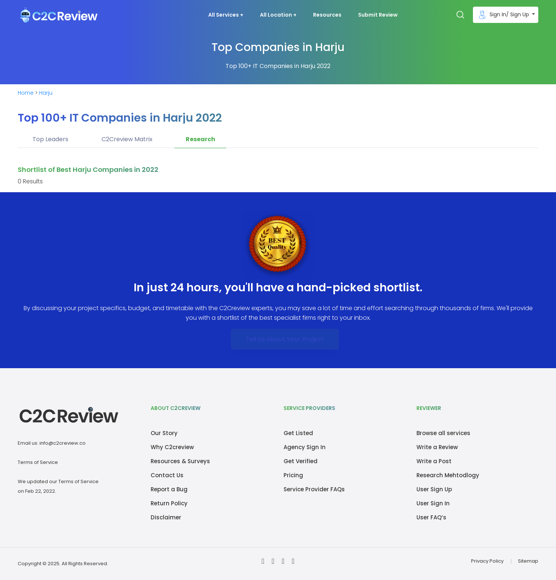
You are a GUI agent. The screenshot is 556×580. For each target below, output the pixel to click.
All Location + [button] (278, 14)
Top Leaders (50, 139)
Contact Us (167, 475)
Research (200, 139)
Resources (327, 14)
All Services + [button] (225, 14)
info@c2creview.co (63, 443)
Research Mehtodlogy (447, 475)
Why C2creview (172, 447)
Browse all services (443, 433)
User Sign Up (434, 489)
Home (26, 92)
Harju (45, 92)
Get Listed (298, 433)
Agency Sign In (305, 447)
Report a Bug (169, 489)
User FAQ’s (431, 517)
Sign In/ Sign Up (503, 15)
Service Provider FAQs (314, 489)
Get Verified (301, 461)
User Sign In (433, 503)
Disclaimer (166, 517)
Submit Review (378, 14)
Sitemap (528, 560)
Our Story (164, 433)
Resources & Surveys (180, 461)
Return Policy (169, 503)
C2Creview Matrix (127, 139)
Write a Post (434, 461)
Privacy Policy (487, 560)
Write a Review (437, 447)
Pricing (293, 475)
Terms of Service (38, 462)
